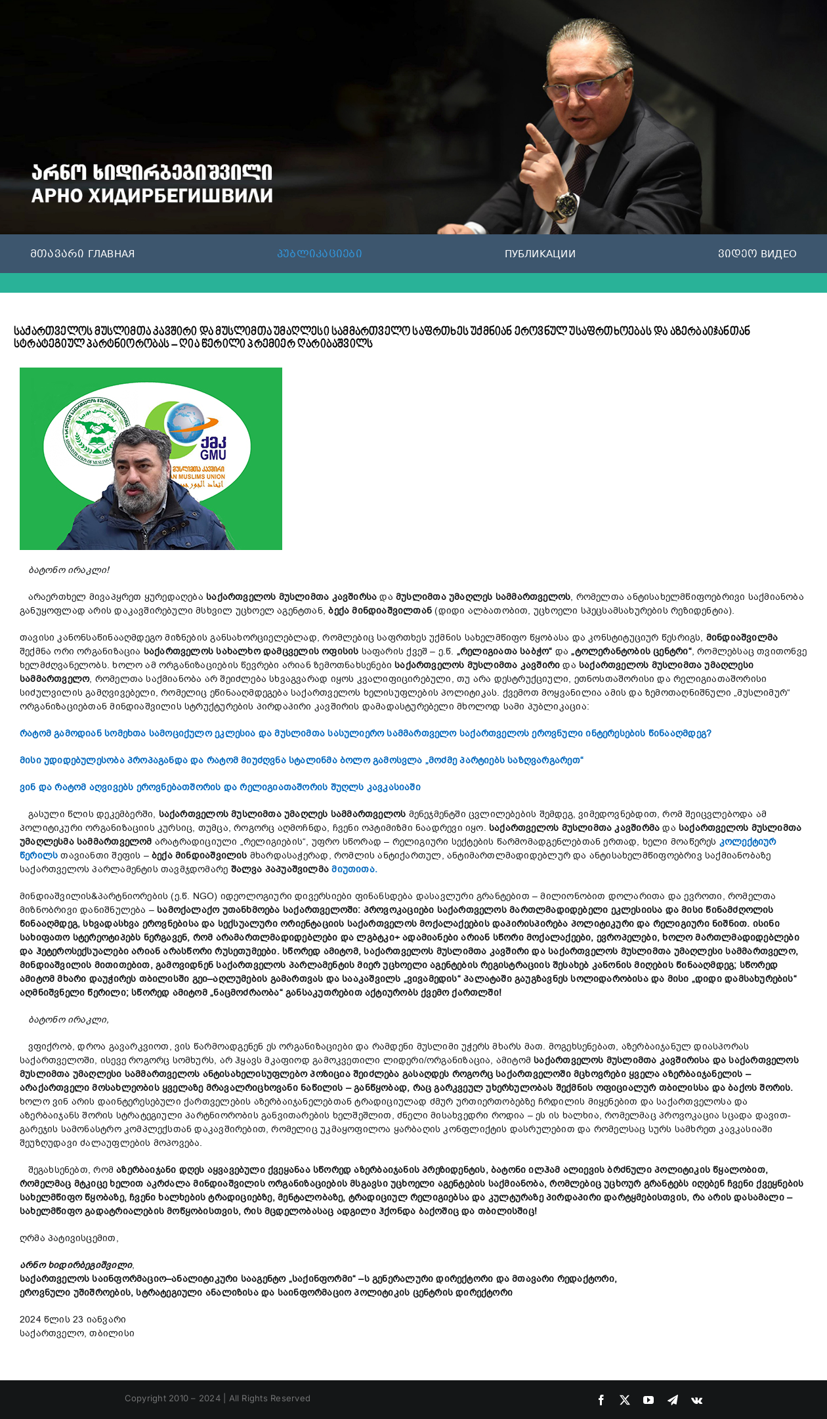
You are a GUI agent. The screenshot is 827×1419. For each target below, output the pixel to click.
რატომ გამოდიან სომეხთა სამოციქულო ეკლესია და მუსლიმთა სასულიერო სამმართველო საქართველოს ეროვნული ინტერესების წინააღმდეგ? (365, 733)
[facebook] (601, 1400)
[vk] (696, 1400)
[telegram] (673, 1400)
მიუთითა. (354, 869)
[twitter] (625, 1400)
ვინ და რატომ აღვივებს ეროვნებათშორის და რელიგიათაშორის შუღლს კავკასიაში (220, 787)
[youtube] (648, 1400)
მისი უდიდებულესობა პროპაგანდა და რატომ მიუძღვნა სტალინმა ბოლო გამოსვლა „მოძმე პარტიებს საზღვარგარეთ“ (301, 760)
